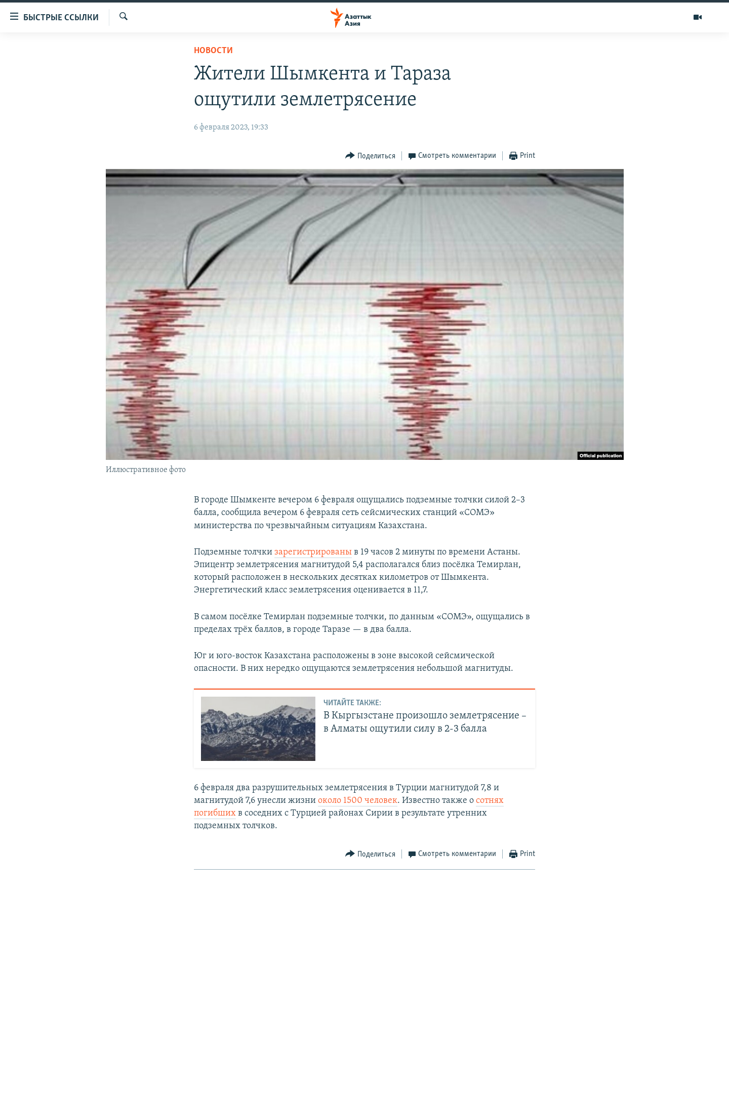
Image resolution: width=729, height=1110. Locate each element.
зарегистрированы (313, 552)
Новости (213, 51)
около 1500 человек (357, 800)
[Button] (370, 156)
